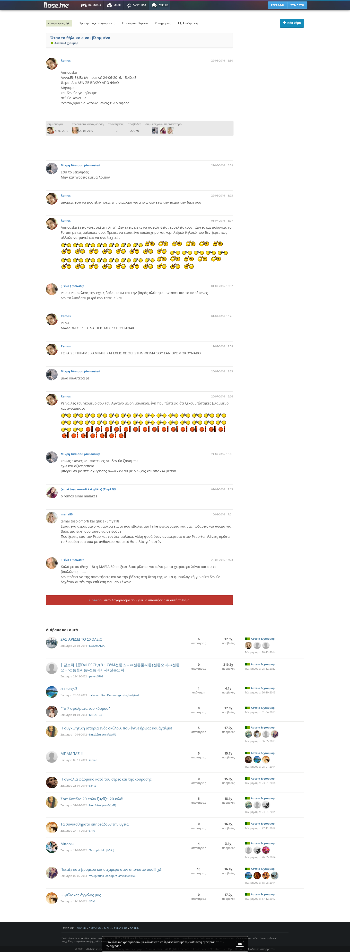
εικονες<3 (69, 688)
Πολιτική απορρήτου (261, 949)
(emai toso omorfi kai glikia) (88, 489)
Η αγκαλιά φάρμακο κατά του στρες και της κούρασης (106, 779)
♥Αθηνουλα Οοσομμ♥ (112, 876)
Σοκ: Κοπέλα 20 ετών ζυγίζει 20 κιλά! (92, 798)
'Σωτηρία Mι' (101, 850)
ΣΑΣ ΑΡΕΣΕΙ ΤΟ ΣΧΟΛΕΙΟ (82, 639)
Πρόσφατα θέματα (135, 23)
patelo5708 (96, 676)
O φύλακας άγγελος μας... (82, 894)
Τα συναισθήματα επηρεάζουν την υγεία (95, 824)
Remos (66, 60)
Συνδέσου (96, 600)
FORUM (135, 928)
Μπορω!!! (69, 843)
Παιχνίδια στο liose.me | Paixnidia (57, 5)
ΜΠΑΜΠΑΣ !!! (72, 753)
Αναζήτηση (188, 23)
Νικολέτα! (102, 734)
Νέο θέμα (292, 23)
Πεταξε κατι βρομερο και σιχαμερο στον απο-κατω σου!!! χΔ (111, 869)
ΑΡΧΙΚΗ (81, 928)
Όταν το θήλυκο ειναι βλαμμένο (80, 37)
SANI (92, 830)
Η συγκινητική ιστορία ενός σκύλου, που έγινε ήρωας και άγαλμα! (116, 728)
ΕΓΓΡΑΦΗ (277, 5)
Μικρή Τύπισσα (80, 165)
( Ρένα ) (72, 286)
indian (93, 760)
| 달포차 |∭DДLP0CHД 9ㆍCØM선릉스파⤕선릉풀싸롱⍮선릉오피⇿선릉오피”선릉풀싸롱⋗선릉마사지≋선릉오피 (120, 667)
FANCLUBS (120, 928)
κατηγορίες (59, 23)
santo (92, 785)
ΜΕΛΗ (108, 928)
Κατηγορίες (163, 23)
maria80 (67, 514)
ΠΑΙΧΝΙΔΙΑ (95, 928)
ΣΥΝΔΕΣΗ (297, 5)
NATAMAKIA (97, 645)
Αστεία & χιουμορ (64, 43)
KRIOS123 (95, 715)
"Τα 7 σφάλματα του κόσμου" (85, 708)
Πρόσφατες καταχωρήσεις (97, 23)
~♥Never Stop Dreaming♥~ (114, 695)
